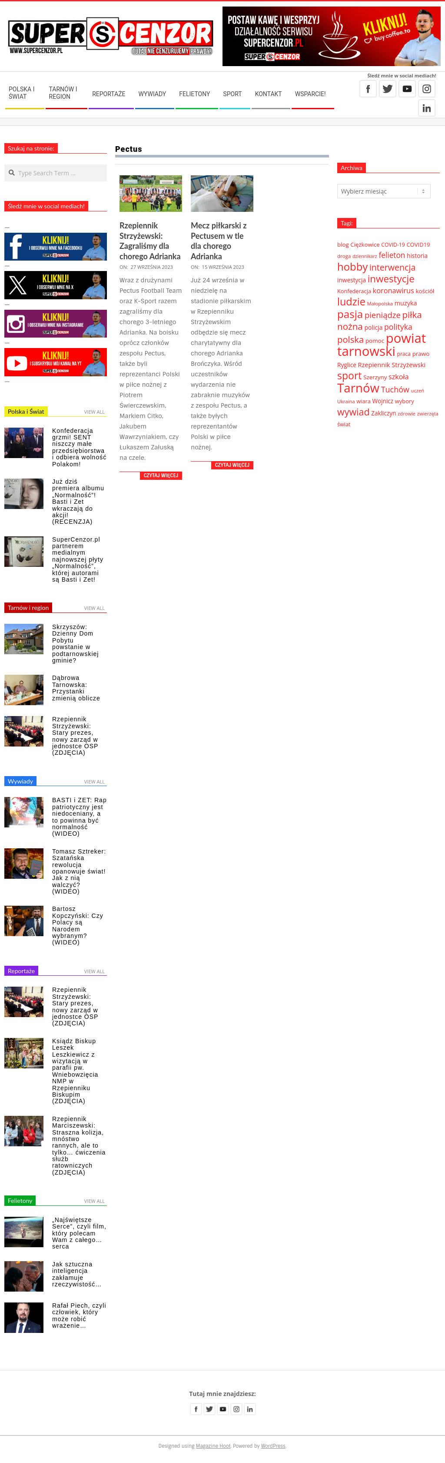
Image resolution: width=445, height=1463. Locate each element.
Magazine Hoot (213, 1446)
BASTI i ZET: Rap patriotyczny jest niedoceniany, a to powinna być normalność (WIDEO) (79, 817)
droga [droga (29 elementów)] (344, 256)
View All (94, 411)
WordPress (273, 1446)
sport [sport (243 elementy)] (349, 375)
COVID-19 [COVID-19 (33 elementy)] (393, 244)
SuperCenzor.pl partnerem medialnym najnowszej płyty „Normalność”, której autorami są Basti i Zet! (77, 559)
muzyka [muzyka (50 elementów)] (406, 303)
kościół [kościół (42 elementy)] (424, 291)
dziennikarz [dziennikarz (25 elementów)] (364, 256)
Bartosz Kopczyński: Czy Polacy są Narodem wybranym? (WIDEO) (77, 925)
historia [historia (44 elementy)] (417, 255)
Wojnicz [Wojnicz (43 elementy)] (383, 401)
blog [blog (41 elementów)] (343, 244)
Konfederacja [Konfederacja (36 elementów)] (354, 291)
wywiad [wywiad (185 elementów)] (353, 411)
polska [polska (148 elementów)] (350, 339)
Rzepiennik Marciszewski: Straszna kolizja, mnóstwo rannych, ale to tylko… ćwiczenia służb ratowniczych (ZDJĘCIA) (79, 1145)
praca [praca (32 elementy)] (404, 354)
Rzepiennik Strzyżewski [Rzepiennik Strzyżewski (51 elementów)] (392, 364)
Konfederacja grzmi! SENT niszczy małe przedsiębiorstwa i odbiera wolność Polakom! (79, 447)
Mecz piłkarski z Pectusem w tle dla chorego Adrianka (219, 241)
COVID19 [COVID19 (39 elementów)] (418, 244)
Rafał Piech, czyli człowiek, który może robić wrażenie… (79, 1315)
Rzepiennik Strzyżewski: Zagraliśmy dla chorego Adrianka (150, 241)
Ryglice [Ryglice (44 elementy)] (346, 365)
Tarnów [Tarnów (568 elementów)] (358, 387)
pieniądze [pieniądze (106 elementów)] (383, 314)
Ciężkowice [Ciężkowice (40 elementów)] (364, 244)
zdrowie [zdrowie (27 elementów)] (406, 413)
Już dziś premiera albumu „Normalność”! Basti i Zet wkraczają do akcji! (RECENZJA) (78, 501)
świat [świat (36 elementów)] (344, 424)
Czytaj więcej (161, 475)
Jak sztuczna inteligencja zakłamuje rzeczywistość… (77, 1274)
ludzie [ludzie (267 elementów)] (351, 301)
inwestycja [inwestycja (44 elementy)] (351, 280)
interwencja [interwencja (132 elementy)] (392, 267)
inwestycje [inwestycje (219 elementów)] (391, 278)
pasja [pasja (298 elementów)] (350, 314)
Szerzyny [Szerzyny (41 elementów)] (375, 377)
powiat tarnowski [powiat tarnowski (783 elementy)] (381, 344)
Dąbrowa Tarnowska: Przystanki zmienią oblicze (76, 687)
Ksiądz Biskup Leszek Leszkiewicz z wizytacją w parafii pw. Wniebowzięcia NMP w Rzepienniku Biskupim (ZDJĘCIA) (75, 1071)
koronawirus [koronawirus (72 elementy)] (393, 290)
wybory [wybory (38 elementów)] (404, 401)
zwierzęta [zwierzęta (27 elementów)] (427, 413)
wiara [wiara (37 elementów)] (363, 401)
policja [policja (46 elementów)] (373, 327)
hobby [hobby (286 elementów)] (352, 266)
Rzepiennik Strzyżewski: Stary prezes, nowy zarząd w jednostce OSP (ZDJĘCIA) (75, 736)
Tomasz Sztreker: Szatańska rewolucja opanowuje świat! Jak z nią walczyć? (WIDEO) (79, 871)
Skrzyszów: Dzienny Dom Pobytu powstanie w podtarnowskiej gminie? (75, 643)
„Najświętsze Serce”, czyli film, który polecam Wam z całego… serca (79, 1233)
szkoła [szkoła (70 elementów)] (399, 377)
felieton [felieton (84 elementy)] (392, 255)
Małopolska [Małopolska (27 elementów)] (380, 303)
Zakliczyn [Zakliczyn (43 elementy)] (383, 413)
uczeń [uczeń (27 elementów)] (418, 390)
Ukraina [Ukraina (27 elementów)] (346, 401)
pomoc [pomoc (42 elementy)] (374, 341)
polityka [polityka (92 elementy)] (398, 326)
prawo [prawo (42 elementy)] (421, 354)
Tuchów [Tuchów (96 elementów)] (395, 389)
